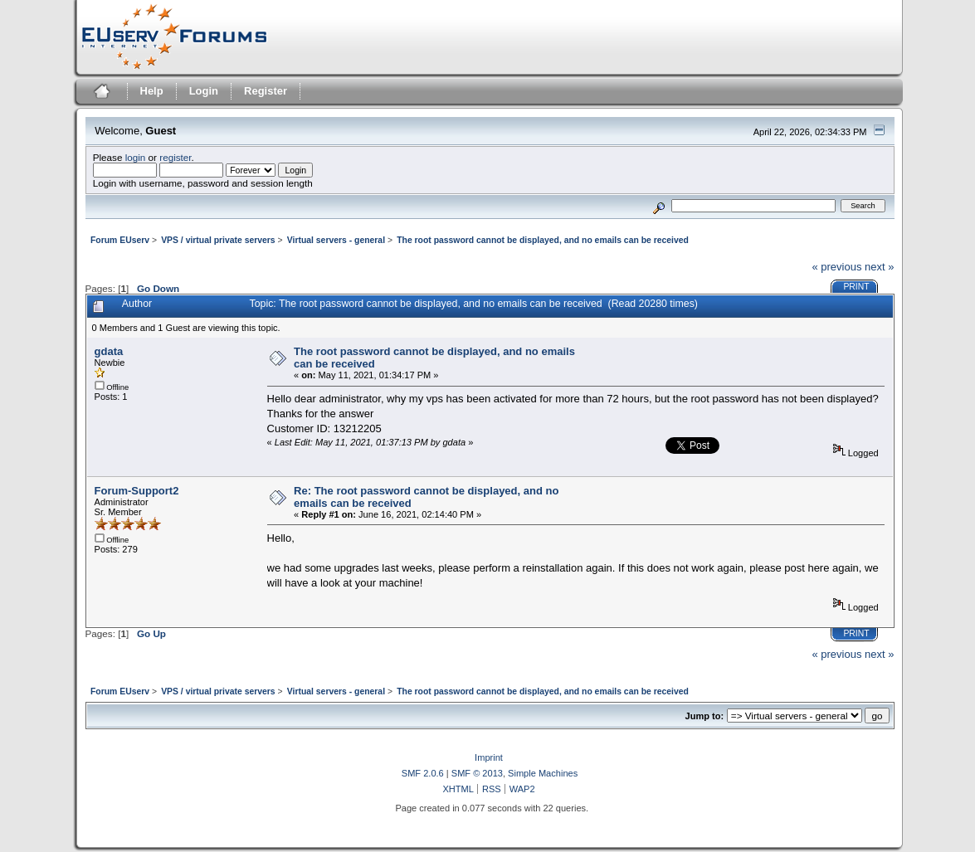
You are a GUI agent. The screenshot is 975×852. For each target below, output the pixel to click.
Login (203, 91)
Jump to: (704, 716)
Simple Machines (543, 773)
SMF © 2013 (477, 773)
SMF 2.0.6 (423, 773)
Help (151, 91)
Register (265, 91)
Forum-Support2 (137, 490)
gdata (109, 351)
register (175, 157)
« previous (836, 266)
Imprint (489, 757)
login (135, 157)
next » (879, 266)
